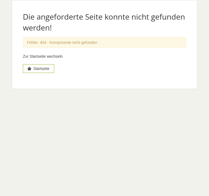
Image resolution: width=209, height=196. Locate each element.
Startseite (38, 68)
